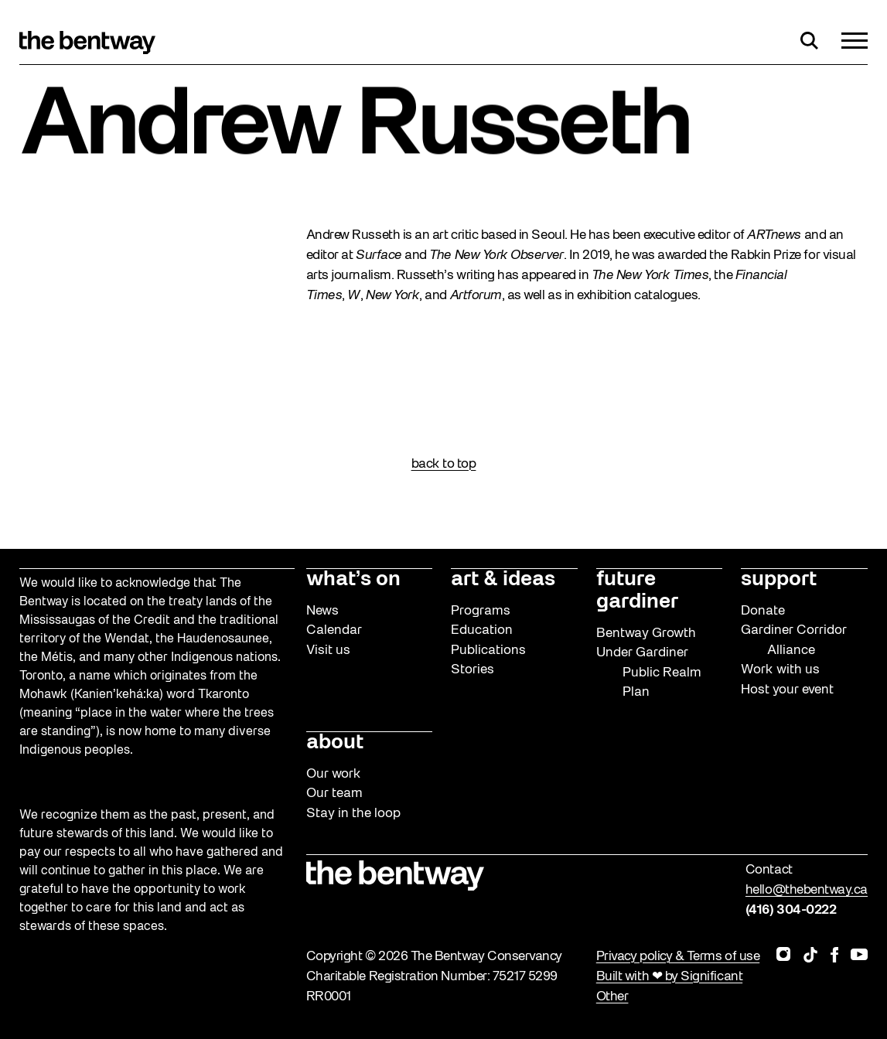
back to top (443, 464)
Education (482, 630)
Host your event (787, 690)
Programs (480, 611)
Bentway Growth (646, 633)
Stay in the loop (353, 813)
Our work (333, 774)
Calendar (334, 630)
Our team (334, 793)
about (334, 743)
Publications (488, 650)
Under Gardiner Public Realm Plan (648, 672)
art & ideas (503, 580)
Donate (763, 611)
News (322, 611)
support (779, 580)
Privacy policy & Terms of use (677, 956)
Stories (472, 670)
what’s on (353, 580)
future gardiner (637, 591)
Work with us (780, 670)
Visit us (328, 650)
